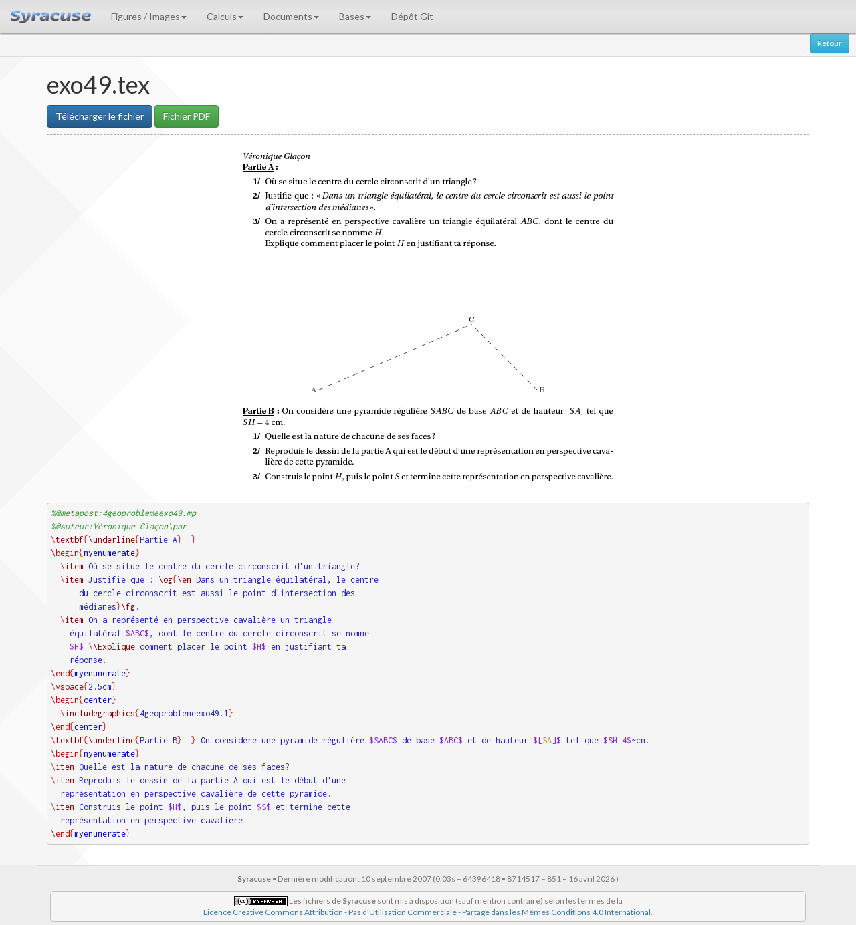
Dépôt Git (412, 16)
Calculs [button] (225, 16)
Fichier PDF (186, 116)
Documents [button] (291, 16)
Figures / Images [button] (149, 16)
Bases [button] (355, 16)
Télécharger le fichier (100, 116)
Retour (829, 43)
